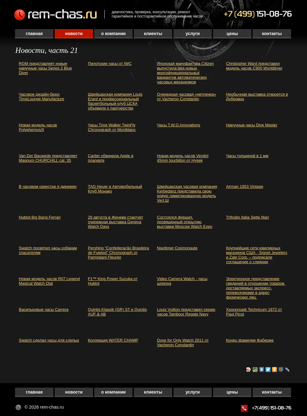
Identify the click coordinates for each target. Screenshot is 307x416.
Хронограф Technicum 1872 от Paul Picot (254, 311)
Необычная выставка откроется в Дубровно (257, 96)
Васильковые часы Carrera (43, 309)
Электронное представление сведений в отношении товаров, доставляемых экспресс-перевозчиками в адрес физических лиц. (255, 287)
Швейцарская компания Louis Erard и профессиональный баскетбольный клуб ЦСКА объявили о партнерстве (115, 101)
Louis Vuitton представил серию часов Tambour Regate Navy (186, 311)
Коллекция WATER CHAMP (113, 340)
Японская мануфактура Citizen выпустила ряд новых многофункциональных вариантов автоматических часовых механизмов (185, 72)
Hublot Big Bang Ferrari (39, 217)
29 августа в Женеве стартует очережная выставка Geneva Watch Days (115, 222)
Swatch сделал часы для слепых (49, 340)
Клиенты (153, 33)
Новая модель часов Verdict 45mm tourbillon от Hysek (182, 158)
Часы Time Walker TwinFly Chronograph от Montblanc (112, 127)
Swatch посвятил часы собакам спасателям (48, 250)
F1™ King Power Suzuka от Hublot (113, 281)
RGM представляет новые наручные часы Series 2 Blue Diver (45, 68)
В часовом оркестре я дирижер (47, 186)
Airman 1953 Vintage (244, 186)
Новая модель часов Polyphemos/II (38, 127)
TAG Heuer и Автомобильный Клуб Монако (115, 188)
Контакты (272, 33)
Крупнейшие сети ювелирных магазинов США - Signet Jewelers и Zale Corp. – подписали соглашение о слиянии (256, 255)
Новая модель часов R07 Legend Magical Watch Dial (49, 281)
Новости (74, 33)
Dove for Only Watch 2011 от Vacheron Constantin (183, 342)
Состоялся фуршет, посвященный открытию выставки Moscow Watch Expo (184, 222)
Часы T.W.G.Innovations (178, 125)
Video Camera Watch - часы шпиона (182, 281)
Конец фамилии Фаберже (250, 340)
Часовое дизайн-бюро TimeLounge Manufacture (41, 96)
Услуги (192, 33)
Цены (232, 33)
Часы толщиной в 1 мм (247, 155)
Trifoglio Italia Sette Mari (247, 217)
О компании (113, 33)
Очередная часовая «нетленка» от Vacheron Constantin (186, 96)
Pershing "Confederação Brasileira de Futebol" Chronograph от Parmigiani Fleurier (118, 253)
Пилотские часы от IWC (110, 63)
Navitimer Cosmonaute (177, 248)
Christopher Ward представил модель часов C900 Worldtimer (254, 65)
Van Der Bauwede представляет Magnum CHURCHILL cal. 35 (48, 158)
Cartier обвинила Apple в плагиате (110, 158)
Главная (34, 33)
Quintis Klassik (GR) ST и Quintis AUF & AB (117, 311)
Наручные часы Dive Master (251, 125)
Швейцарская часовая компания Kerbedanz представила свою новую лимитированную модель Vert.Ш (187, 193)
